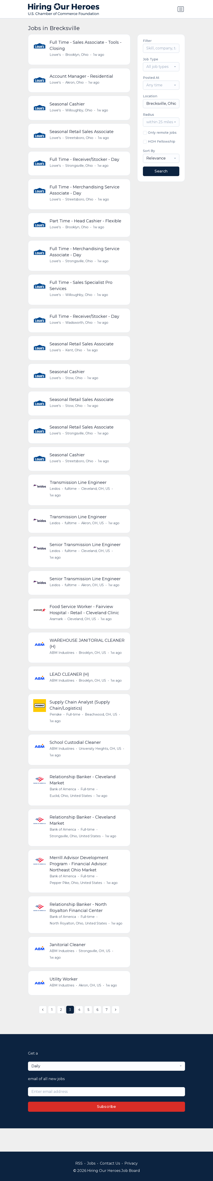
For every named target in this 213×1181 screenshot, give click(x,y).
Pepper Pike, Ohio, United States (76, 903)
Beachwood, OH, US (101, 732)
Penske (56, 732)
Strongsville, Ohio (79, 169)
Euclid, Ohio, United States (71, 815)
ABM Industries (62, 669)
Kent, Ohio (74, 358)
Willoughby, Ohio (79, 112)
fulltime (71, 501)
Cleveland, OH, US (96, 501)
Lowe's (55, 55)
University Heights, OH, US (100, 767)
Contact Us (110, 1163)
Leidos (55, 501)
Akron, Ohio (75, 84)
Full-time (74, 732)
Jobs (91, 1163)
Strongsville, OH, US (95, 973)
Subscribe (106, 1130)
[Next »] (115, 1033)
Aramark (56, 634)
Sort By (149, 151)
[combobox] (161, 66)
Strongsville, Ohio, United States (75, 856)
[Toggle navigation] (180, 9)
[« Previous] (43, 1033)
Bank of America (63, 808)
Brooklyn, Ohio (77, 55)
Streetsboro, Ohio (80, 141)
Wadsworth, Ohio (79, 330)
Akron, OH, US (93, 536)
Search (161, 171)
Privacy (131, 1163)
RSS (79, 1163)
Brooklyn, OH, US (92, 669)
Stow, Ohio (74, 387)
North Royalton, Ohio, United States (78, 944)
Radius (148, 115)
